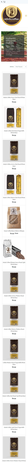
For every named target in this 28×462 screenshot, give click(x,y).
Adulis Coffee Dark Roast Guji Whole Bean (14, 385)
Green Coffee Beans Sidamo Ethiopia (14, 220)
